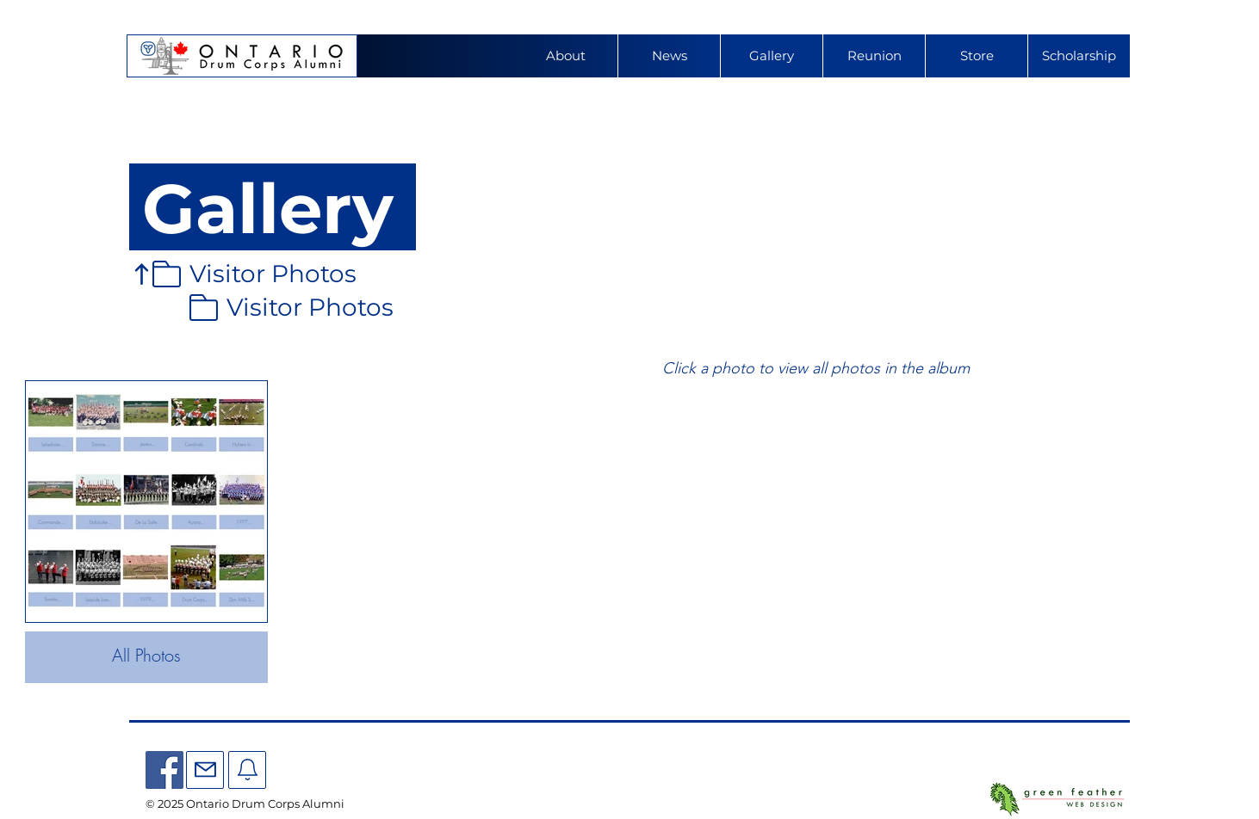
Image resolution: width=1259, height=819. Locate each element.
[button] (873, 55)
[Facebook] (164, 770)
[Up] (141, 273)
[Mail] (205, 770)
